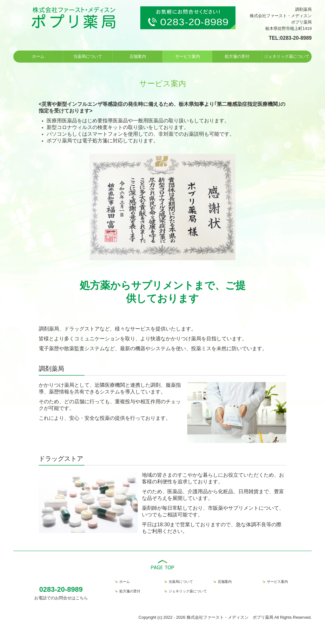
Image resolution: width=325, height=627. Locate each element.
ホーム (38, 56)
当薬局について (87, 56)
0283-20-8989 (296, 38)
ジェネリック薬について (286, 56)
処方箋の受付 (237, 56)
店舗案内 (137, 56)
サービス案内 (187, 56)
